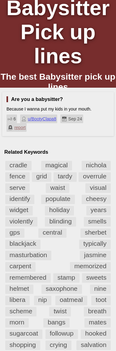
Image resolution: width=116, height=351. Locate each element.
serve (17, 187)
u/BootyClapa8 (42, 118)
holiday (59, 209)
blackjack (23, 243)
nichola (96, 165)
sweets (96, 277)
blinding (60, 221)
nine (100, 288)
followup (62, 333)
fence (17, 176)
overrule (94, 176)
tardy (65, 176)
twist (60, 311)
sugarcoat (24, 333)
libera (17, 299)
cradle (18, 165)
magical (56, 165)
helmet (19, 288)
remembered (28, 277)
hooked (95, 333)
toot (101, 299)
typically (95, 243)
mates (97, 322)
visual (98, 187)
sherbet (95, 232)
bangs (56, 322)
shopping (23, 344)
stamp (66, 277)
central (52, 232)
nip (42, 299)
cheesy (96, 198)
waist (57, 187)
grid (41, 176)
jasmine (95, 254)
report (20, 127)
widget (19, 209)
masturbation (28, 254)
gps (15, 232)
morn (17, 322)
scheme (21, 311)
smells (97, 221)
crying (58, 344)
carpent (20, 266)
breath (97, 311)
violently (21, 221)
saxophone (62, 288)
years (98, 209)
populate (58, 198)
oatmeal (71, 299)
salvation (93, 344)
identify (20, 198)
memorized (90, 266)
